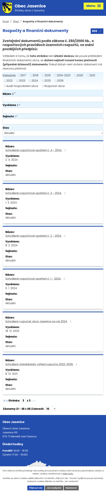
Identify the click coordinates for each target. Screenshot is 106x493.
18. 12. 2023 (12, 331)
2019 (48, 75)
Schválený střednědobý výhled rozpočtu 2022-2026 (41, 364)
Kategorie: (9, 75)
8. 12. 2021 (11, 374)
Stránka (14, 400)
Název (8, 94)
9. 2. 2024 (11, 245)
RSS (97, 31)
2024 (35, 81)
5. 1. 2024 (11, 288)
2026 (60, 81)
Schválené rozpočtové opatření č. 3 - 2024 (36, 193)
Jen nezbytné (54, 488)
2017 (23, 75)
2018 (35, 75)
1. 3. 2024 (11, 203)
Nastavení (71, 488)
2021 (92, 75)
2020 (80, 75)
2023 (22, 81)
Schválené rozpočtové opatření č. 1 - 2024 (35, 279)
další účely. (68, 473)
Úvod (6, 21)
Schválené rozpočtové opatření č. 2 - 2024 (36, 236)
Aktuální (10, 175)
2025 (47, 81)
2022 (9, 81)
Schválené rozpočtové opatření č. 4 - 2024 (36, 150)
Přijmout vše (35, 488)
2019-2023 (63, 75)
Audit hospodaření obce (22, 86)
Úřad (16, 21)
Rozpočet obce (55, 86)
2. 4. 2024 (11, 160)
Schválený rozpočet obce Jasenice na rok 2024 (38, 321)
